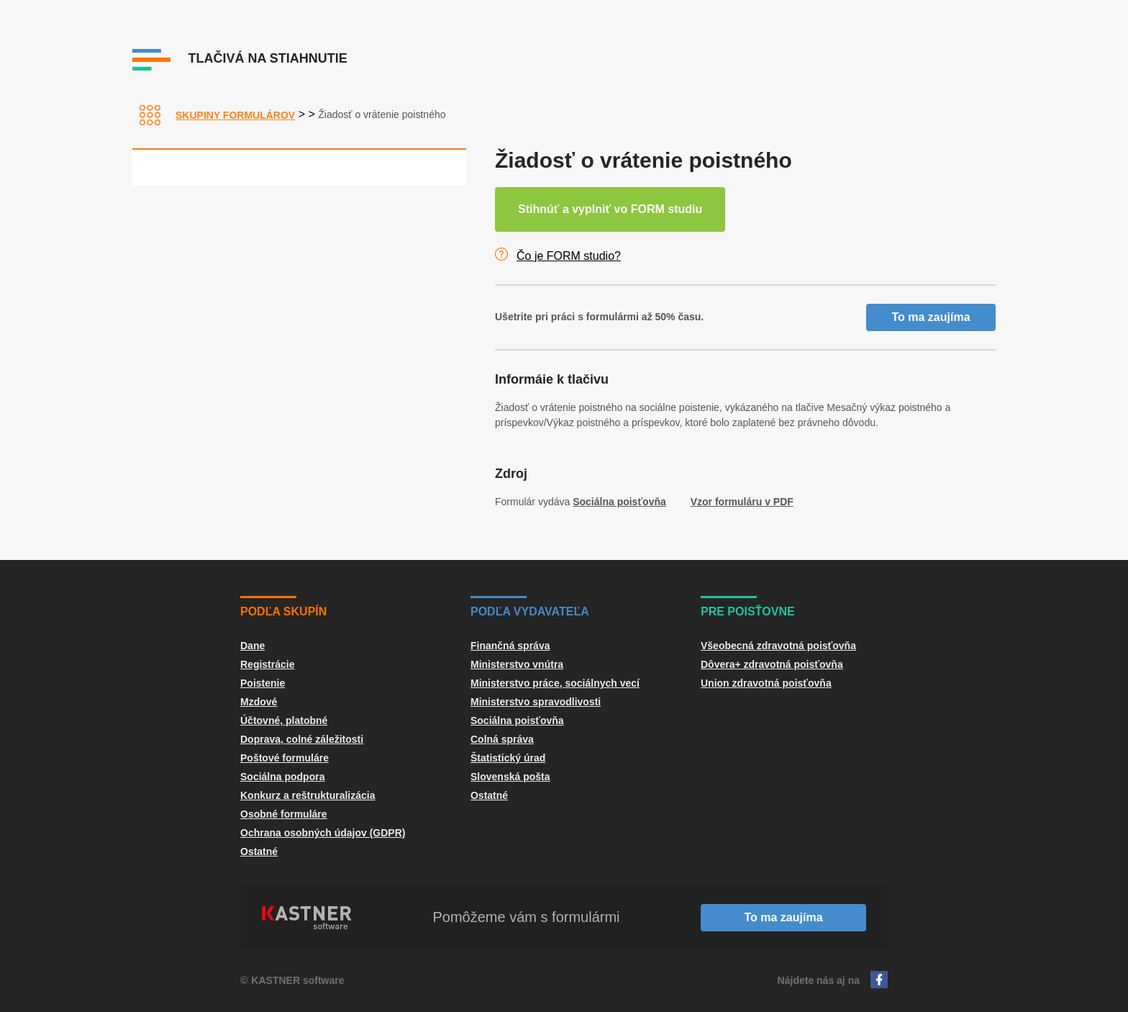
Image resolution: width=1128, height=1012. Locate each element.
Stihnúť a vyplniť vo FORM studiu (610, 209)
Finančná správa (510, 645)
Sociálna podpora (282, 776)
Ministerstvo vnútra (516, 664)
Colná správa (502, 739)
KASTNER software (297, 980)
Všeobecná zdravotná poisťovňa (778, 645)
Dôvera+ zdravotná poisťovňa (772, 664)
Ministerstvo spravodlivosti (535, 702)
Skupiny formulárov (235, 115)
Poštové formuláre (284, 758)
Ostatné (259, 851)
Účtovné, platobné (283, 720)
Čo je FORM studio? (569, 256)
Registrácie (267, 664)
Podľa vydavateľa (529, 611)
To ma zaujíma (930, 317)
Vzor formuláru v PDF (742, 501)
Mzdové (258, 702)
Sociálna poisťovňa (619, 501)
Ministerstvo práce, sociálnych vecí (555, 683)
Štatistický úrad (507, 758)
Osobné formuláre (283, 814)
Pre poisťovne (748, 611)
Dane (252, 645)
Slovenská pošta (510, 776)
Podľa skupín (283, 611)
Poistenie (262, 683)
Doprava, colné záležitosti (301, 739)
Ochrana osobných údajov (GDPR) (322, 833)
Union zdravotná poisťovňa (766, 683)
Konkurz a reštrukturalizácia (308, 795)
